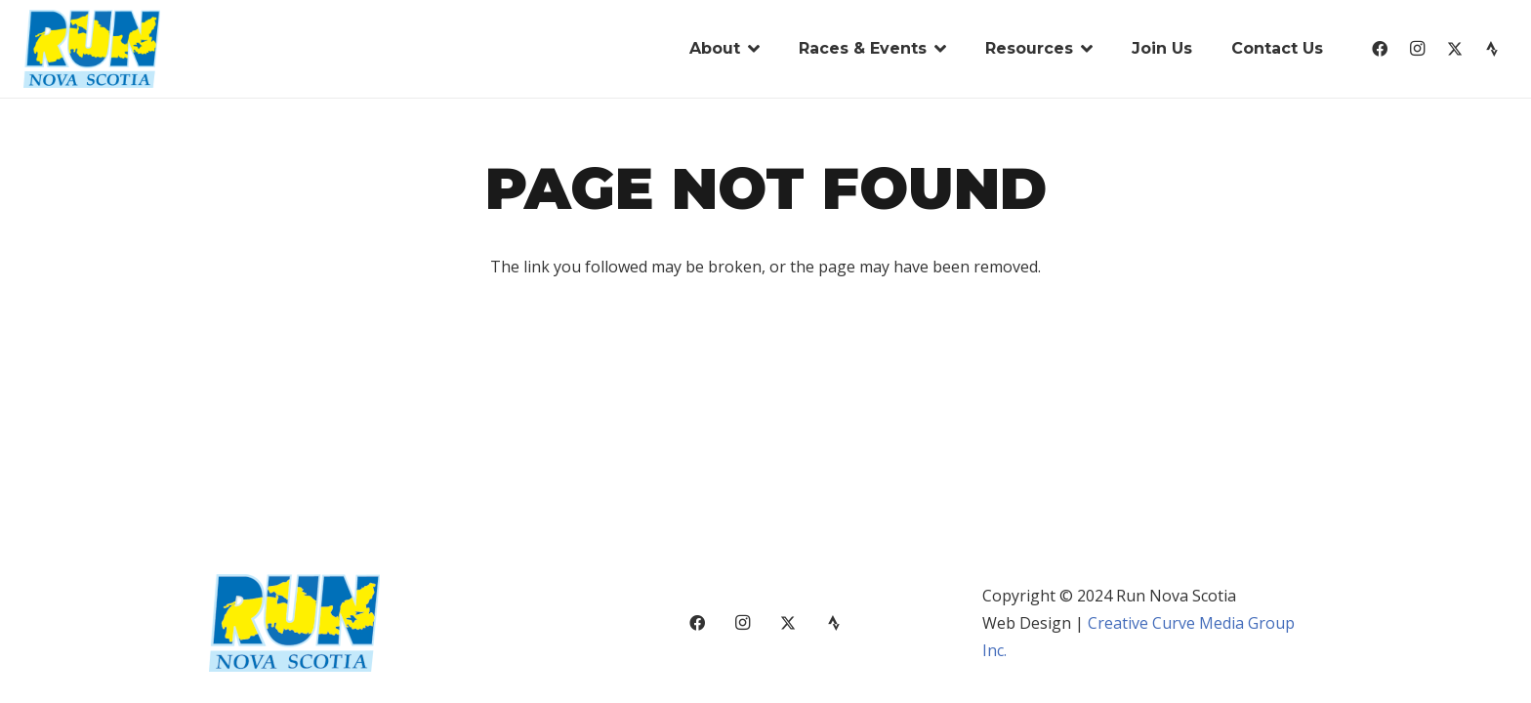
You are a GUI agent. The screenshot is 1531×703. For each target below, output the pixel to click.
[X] (1454, 48)
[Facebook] (1379, 48)
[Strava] (1492, 48)
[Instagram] (1416, 48)
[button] (750, 49)
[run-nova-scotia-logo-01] (91, 49)
